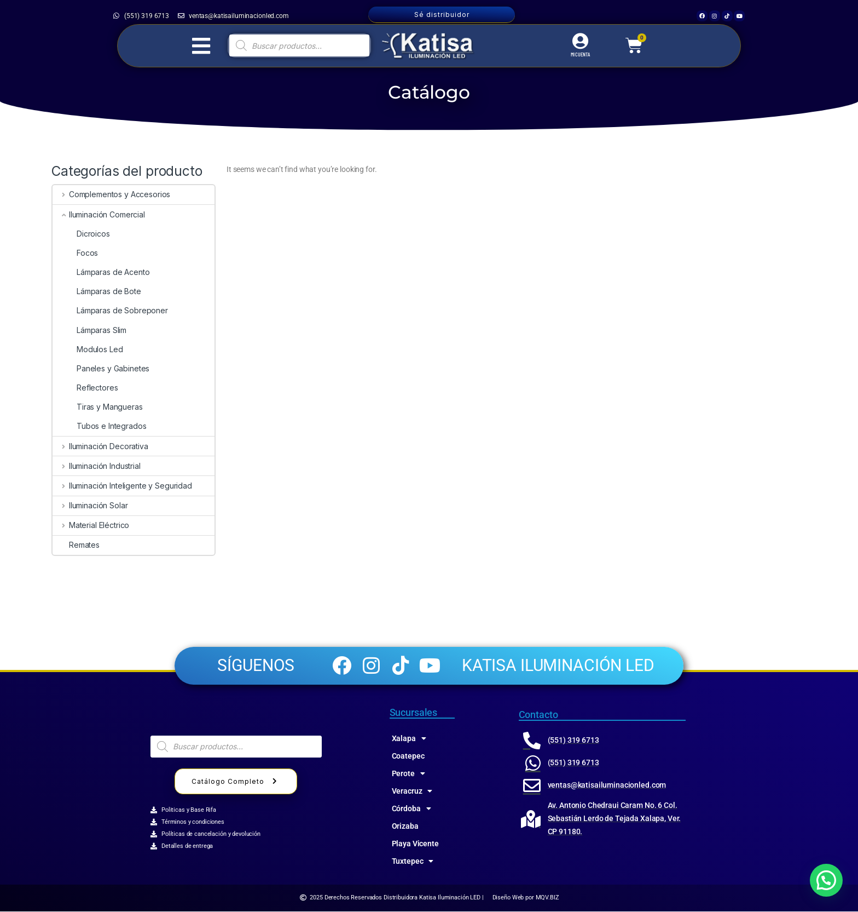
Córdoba (411, 809)
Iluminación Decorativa (100, 446)
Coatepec (408, 756)
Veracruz (412, 791)
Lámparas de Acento (101, 272)
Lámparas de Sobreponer (110, 310)
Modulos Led (88, 349)
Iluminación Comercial (99, 214)
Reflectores (85, 387)
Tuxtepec (413, 861)
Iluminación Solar (90, 505)
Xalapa (409, 739)
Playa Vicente (415, 844)
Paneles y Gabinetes (101, 368)
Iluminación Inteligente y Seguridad (122, 485)
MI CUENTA (580, 54)
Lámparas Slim (89, 330)
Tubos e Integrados (99, 426)
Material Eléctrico (91, 525)
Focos (75, 252)
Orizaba (405, 826)
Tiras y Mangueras (98, 406)
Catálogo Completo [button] (236, 782)
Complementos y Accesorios (111, 194)
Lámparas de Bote (97, 291)
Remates (76, 544)
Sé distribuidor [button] (441, 14)
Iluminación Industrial (97, 466)
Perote (408, 774)
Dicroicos (81, 233)
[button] (826, 880)
